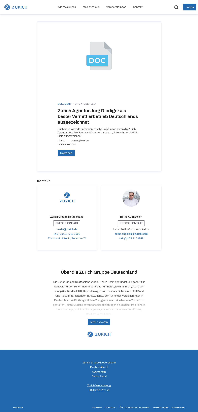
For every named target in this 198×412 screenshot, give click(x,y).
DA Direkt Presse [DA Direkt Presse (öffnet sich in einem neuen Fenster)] (99, 390)
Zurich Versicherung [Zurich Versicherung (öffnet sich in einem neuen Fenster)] (99, 385)
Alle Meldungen (67, 7)
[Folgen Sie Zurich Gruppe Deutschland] (189, 7)
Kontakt (138, 7)
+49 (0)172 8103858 (131, 238)
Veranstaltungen (116, 7)
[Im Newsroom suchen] (176, 7)
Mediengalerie (91, 7)
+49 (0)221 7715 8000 (67, 233)
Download (66, 153)
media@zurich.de (67, 229)
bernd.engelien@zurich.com (131, 233)
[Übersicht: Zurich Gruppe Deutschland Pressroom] (16, 7)
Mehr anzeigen (99, 322)
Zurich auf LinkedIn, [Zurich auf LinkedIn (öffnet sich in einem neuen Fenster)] (60, 238)
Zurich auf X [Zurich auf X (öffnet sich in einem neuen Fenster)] (79, 238)
